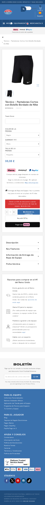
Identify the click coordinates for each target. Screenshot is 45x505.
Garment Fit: (11, 140)
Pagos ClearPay (9, 426)
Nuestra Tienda (9, 445)
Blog (5, 418)
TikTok (29, 480)
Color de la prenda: (10, 130)
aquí (23, 332)
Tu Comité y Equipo (11, 409)
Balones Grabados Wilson (13, 401)
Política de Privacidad (12, 453)
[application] (22, 218)
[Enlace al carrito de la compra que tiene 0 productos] (40, 9)
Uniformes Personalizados (13, 398)
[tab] (22, 243)
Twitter (12, 480)
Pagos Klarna (8, 423)
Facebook (6, 480)
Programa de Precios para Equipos (16, 406)
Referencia (9, 108)
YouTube (17, 480)
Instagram (23, 480)
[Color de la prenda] (22, 135)
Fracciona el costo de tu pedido (22, 32)
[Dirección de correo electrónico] (17, 376)
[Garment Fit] (22, 143)
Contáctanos (9, 437)
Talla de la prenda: (10, 150)
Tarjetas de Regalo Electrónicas (15, 420)
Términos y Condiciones (13, 451)
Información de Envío (12, 440)
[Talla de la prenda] (22, 154)
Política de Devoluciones (13, 443)
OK (35, 377)
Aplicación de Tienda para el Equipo (17, 403)
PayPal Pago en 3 (10, 428)
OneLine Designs (29, 501)
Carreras (7, 448)
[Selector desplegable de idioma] (40, 14)
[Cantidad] (10, 212)
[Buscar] (27, 8)
